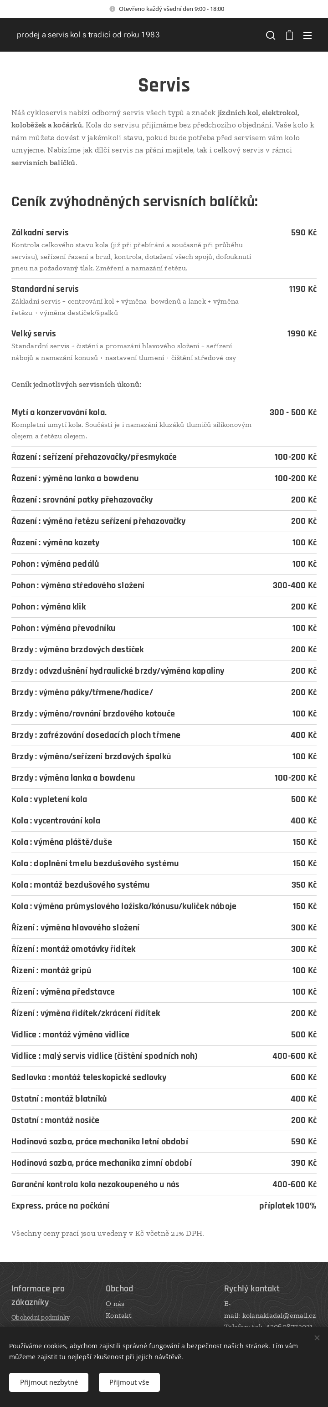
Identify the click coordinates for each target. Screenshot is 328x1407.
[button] (271, 35)
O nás (115, 1303)
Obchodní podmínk (39, 1317)
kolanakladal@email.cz (278, 1315)
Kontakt (119, 1315)
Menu (307, 35)
